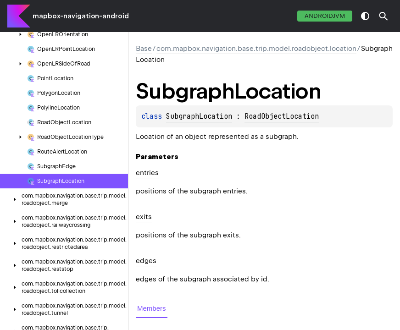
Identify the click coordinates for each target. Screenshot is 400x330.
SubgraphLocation (199, 116)
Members (151, 308)
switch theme (365, 16)
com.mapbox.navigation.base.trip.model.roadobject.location (256, 48)
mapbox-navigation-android (81, 16)
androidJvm (325, 15)
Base (144, 48)
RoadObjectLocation (281, 116)
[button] (383, 16)
